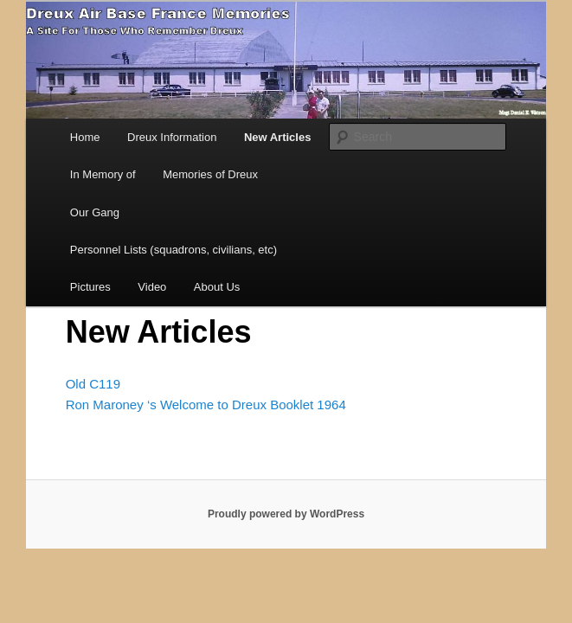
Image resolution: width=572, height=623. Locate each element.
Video (152, 286)
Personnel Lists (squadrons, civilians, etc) (173, 249)
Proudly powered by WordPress (286, 514)
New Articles (278, 137)
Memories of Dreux (210, 174)
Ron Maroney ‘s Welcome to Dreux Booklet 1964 (206, 404)
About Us (217, 286)
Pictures (90, 286)
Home (85, 137)
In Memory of (103, 174)
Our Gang (94, 212)
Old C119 (93, 383)
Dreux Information (171, 137)
